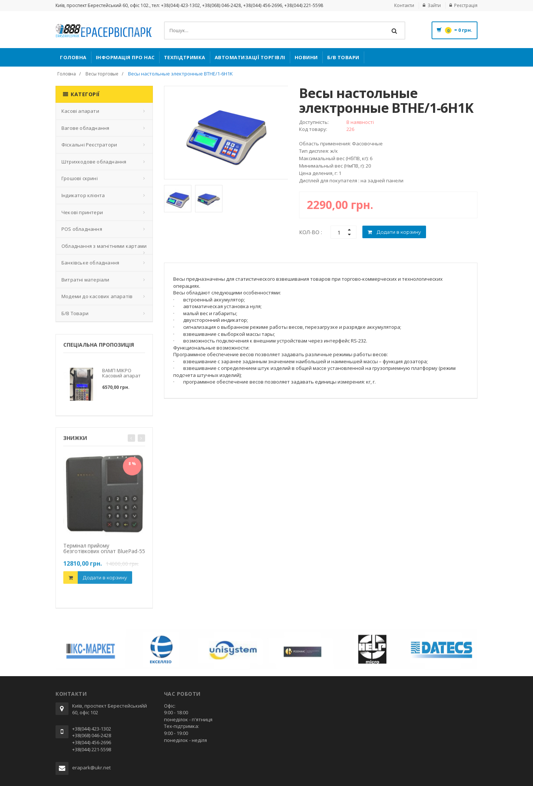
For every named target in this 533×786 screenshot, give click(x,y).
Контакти (404, 5)
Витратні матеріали (85, 279)
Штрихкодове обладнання (93, 161)
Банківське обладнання (90, 262)
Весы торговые (102, 74)
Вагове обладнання (85, 128)
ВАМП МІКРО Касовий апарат (121, 376)
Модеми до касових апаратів (97, 296)
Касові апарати (80, 111)
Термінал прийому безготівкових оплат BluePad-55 (104, 551)
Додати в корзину (105, 580)
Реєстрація (465, 5)
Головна (73, 57)
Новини (306, 57)
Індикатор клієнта (83, 195)
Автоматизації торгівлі (250, 57)
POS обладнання (81, 229)
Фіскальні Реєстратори (89, 144)
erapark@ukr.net (91, 767)
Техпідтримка (184, 57)
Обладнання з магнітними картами (104, 246)
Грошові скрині (79, 178)
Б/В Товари (343, 57)
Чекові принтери (82, 212)
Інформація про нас (125, 57)
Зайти (434, 5)
